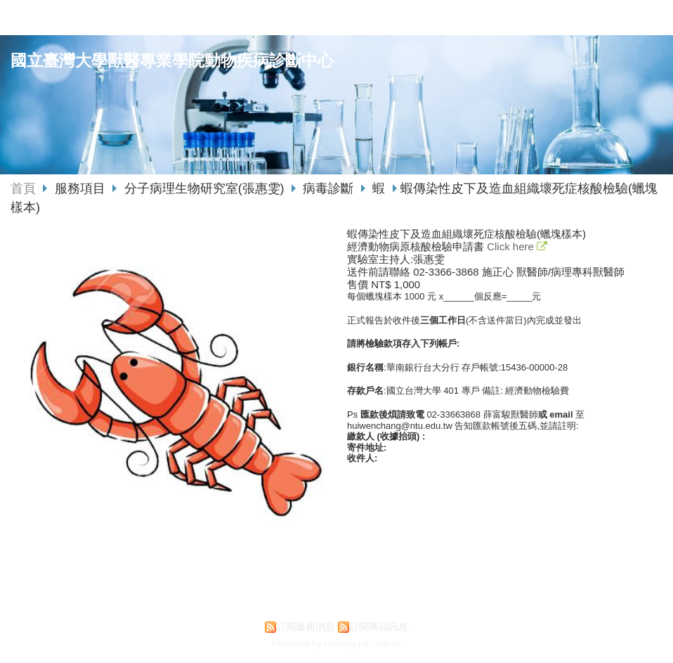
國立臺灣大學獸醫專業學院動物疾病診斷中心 (172, 61)
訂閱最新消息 (305, 627)
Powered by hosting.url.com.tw (336, 643)
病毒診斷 (328, 188)
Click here (512, 246)
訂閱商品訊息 (378, 627)
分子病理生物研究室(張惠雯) (204, 188)
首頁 (23, 188)
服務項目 (82, 188)
